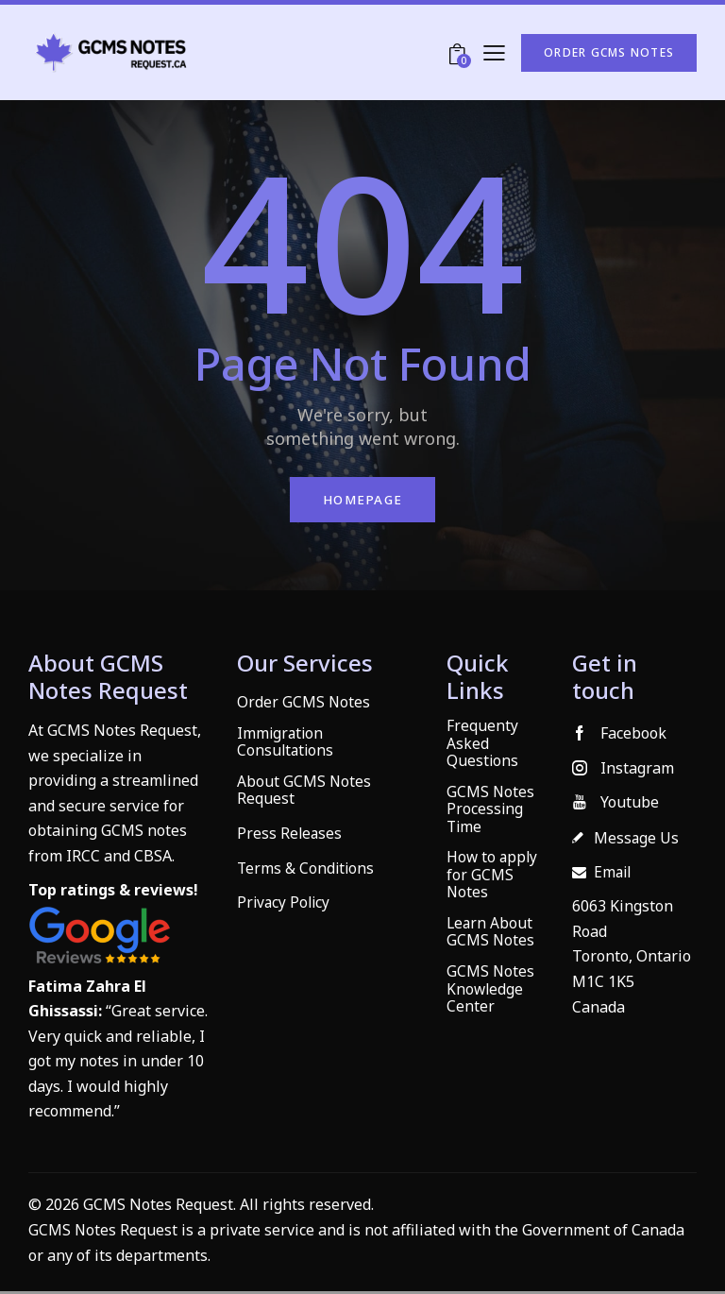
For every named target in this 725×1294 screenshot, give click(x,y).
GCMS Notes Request (103, 1232)
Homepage (362, 501)
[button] (494, 52)
